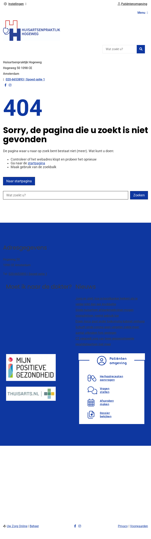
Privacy (123, 526)
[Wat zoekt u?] (120, 49)
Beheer (34, 526)
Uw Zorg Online (17, 526)
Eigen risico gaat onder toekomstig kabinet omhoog (110, 321)
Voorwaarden (139, 526)
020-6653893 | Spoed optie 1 (28, 274)
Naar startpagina (19, 181)
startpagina (36, 163)
